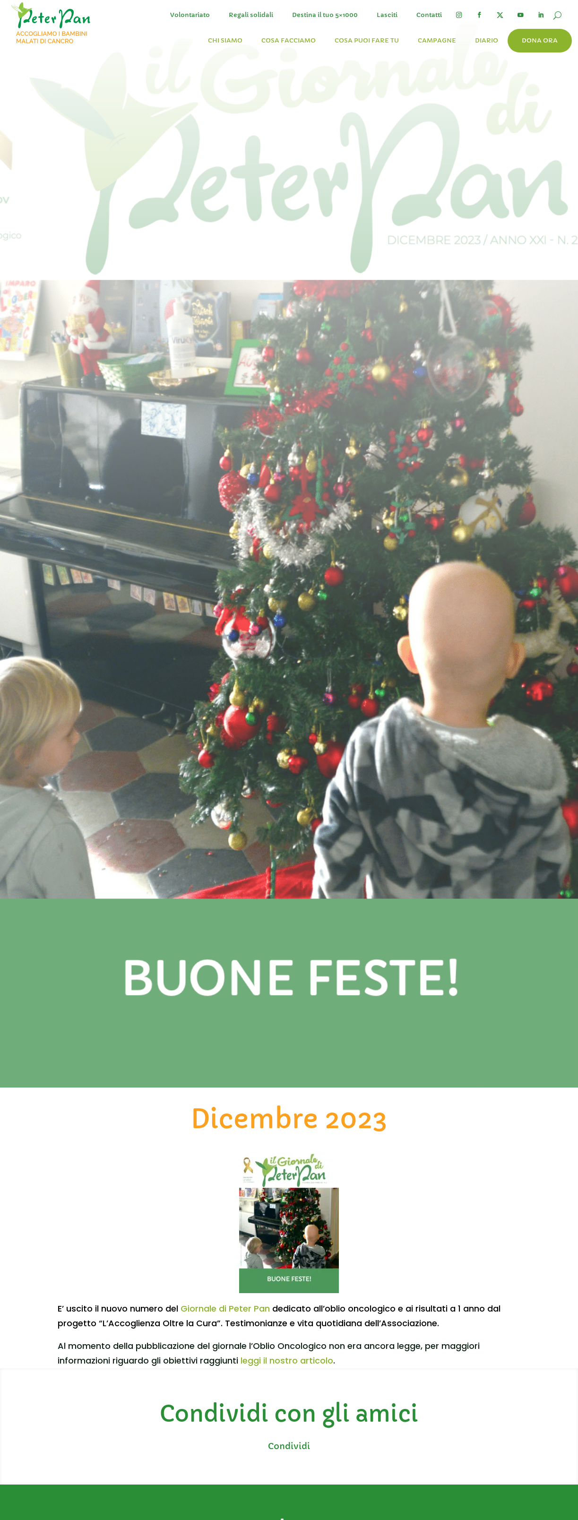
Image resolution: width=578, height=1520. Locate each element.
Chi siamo (225, 40)
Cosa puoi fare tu (367, 40)
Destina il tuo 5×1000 (325, 14)
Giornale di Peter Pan (225, 1308)
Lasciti (387, 14)
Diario (486, 40)
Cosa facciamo (288, 40)
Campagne (437, 40)
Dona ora (540, 40)
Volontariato (190, 14)
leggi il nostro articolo (287, 1360)
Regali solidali (251, 14)
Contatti (429, 14)
